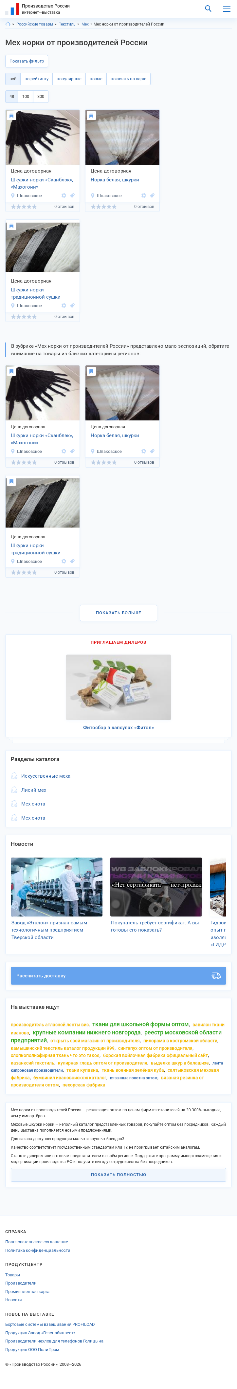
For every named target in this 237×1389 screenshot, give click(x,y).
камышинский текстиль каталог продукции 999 (63, 1048)
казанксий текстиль (32, 1062)
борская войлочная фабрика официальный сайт (155, 1055)
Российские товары (34, 24)
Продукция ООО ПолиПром (32, 1349)
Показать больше (118, 612)
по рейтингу (36, 78)
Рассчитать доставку (118, 975)
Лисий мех (33, 790)
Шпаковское (26, 195)
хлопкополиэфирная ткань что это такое (55, 1055)
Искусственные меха (45, 776)
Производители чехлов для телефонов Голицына (54, 1341)
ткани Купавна (82, 1070)
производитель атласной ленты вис (50, 1024)
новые (96, 78)
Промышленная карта (27, 1291)
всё (12, 78)
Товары (12, 1274)
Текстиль (67, 24)
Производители (21, 1283)
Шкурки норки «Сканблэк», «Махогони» (42, 183)
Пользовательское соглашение (36, 1241)
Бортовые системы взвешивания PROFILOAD (50, 1324)
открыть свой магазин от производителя (95, 1040)
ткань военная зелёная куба (133, 1070)
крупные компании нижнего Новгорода (87, 1032)
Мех (85, 24)
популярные (69, 78)
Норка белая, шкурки (115, 180)
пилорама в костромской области (180, 1040)
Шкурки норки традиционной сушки (36, 293)
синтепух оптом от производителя (155, 1048)
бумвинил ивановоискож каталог (69, 1077)
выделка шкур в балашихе (180, 1062)
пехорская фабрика (84, 1084)
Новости (13, 1299)
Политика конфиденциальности (37, 1250)
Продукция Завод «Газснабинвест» (40, 1332)
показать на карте (128, 78)
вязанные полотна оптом (133, 1078)
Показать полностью (118, 1174)
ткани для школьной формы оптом (140, 1024)
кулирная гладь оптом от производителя (102, 1062)
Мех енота (33, 804)
